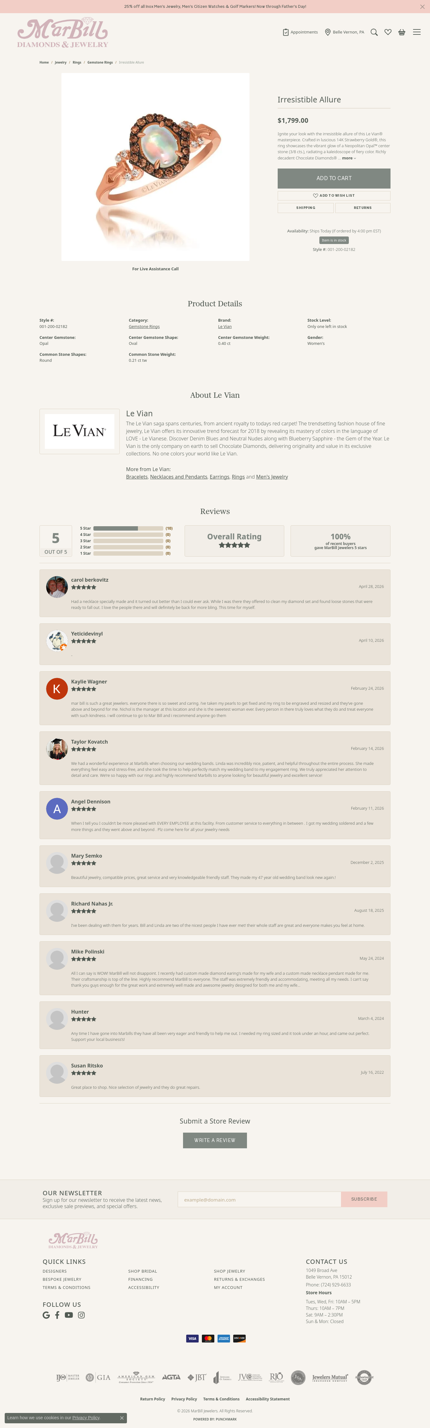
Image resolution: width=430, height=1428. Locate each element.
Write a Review (215, 1140)
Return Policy (152, 1399)
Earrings (219, 476)
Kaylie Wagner (89, 681)
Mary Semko (86, 855)
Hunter (80, 1011)
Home (44, 62)
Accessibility (143, 1287)
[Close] (422, 7)
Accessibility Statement (268, 1399)
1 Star (85, 553)
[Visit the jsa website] (298, 1377)
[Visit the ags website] (136, 1377)
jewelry (60, 62)
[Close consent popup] (122, 1418)
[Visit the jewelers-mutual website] (330, 1377)
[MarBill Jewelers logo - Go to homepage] (61, 32)
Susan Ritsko (87, 1065)
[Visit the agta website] (171, 1377)
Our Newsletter (72, 1193)
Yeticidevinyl (87, 633)
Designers (55, 1271)
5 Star (85, 528)
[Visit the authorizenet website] (364, 1377)
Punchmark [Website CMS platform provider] (226, 1419)
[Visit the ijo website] (68, 1377)
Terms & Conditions (67, 1287)
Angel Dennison (90, 801)
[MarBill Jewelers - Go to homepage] (73, 1239)
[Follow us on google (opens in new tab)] (46, 1315)
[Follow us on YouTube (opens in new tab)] (69, 1315)
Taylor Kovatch (89, 741)
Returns (363, 207)
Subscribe (364, 1199)
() (168, 528)
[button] (374, 32)
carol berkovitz (89, 579)
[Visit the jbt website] (197, 1377)
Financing (140, 1279)
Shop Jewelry (229, 1271)
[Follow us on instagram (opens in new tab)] (81, 1315)
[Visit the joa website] (222, 1377)
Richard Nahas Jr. (92, 903)
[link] (300, 32)
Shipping (305, 207)
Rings (77, 62)
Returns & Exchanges (239, 1279)
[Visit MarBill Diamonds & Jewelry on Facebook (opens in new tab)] (57, 1315)
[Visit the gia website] (98, 1377)
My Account (228, 1287)
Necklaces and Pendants (178, 476)
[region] (155, 167)
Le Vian (225, 326)
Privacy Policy (184, 1399)
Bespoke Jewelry (62, 1279)
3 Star (85, 540)
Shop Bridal (142, 1271)
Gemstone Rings (100, 62)
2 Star (85, 547)
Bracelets (137, 476)
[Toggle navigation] (418, 32)
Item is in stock (334, 240)
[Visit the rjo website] (276, 1377)
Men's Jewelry (272, 476)
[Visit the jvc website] (250, 1377)
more (349, 158)
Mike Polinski (87, 951)
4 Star (85, 534)
